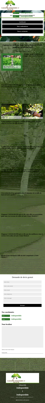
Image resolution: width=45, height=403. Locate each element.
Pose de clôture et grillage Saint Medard (36, 364)
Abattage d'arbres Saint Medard (22, 364)
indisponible (27, 12)
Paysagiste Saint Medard (8, 365)
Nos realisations (22, 26)
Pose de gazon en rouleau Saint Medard (36, 368)
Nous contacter (22, 31)
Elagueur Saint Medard (7, 367)
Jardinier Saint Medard (7, 363)
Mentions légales (22, 400)
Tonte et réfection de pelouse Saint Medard (22, 368)
